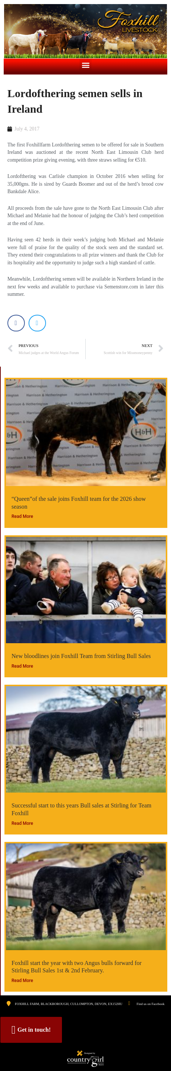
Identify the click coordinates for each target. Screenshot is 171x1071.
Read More (22, 516)
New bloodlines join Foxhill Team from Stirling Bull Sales (81, 656)
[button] (85, 65)
